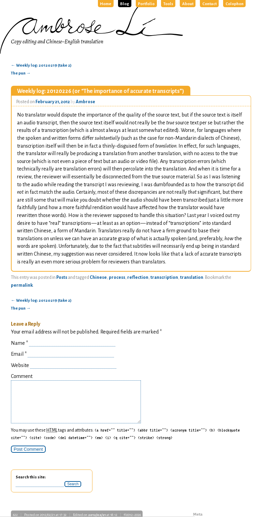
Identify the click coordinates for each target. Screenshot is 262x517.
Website (20, 365)
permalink (22, 285)
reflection (137, 277)
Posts (61, 277)
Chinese (98, 277)
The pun (21, 73)
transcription (164, 277)
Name (19, 343)
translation (191, 277)
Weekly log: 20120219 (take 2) (41, 65)
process (117, 277)
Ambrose (85, 101)
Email (19, 354)
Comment (21, 376)
